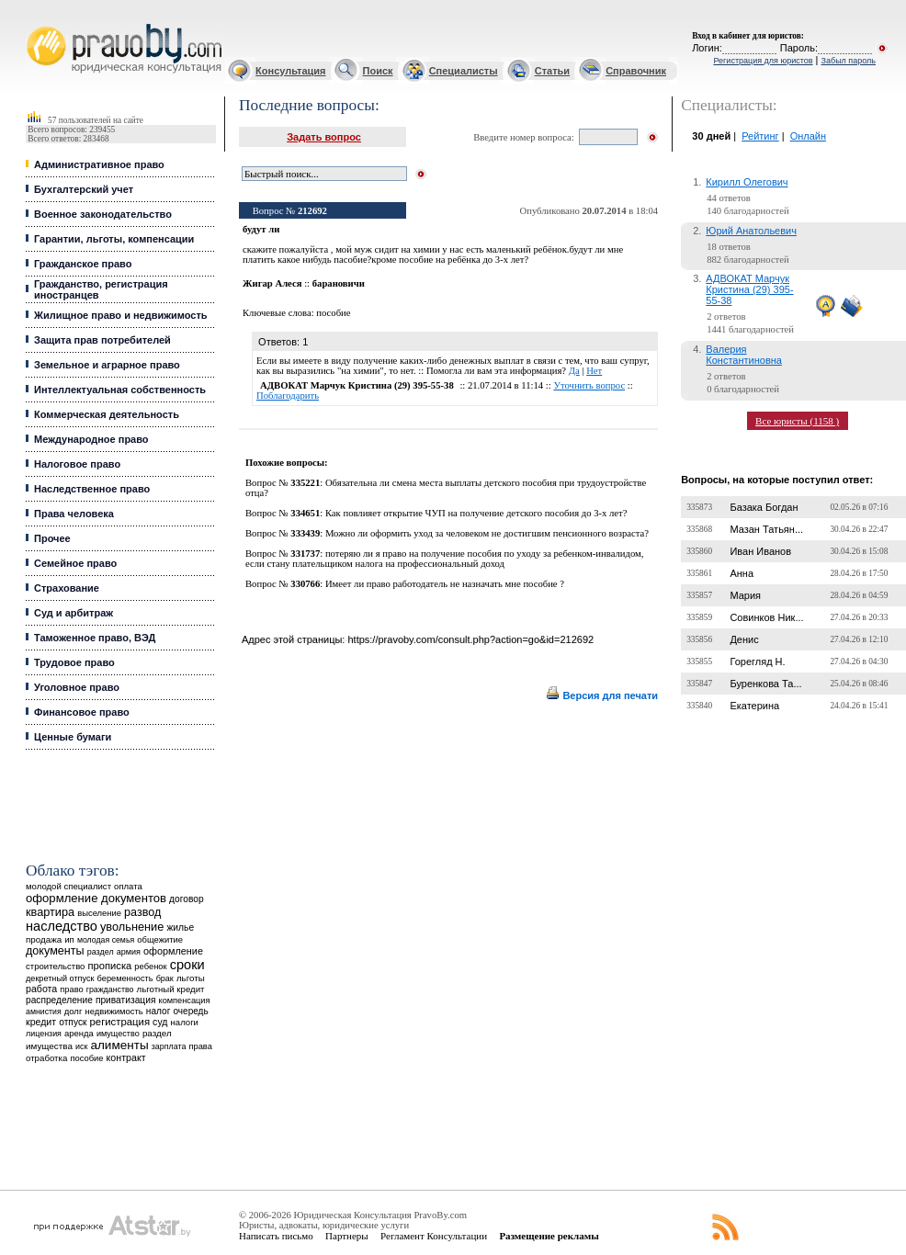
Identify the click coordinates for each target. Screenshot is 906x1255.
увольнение (132, 926)
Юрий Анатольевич (751, 230)
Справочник (636, 70)
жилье (180, 927)
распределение (59, 1000)
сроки (187, 964)
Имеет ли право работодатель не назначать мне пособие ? (444, 584)
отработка (46, 1058)
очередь (190, 1011)
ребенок (150, 966)
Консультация (290, 70)
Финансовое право (82, 712)
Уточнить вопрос (589, 385)
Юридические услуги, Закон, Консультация (35, 24)
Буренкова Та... (765, 683)
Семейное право (75, 563)
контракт (126, 1057)
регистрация (120, 1021)
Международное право (91, 439)
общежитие (160, 939)
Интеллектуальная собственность (120, 389)
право (71, 989)
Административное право (99, 164)
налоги (184, 1022)
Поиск (378, 70)
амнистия (44, 1011)
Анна (741, 573)
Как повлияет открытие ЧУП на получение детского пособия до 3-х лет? (476, 513)
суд (160, 1021)
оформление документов (96, 898)
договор (186, 899)
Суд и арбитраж (73, 612)
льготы (190, 978)
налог (158, 1011)
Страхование (66, 588)
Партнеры (346, 1235)
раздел (100, 951)
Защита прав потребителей (102, 339)
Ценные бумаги (72, 736)
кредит (41, 1021)
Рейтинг (760, 135)
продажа (44, 939)
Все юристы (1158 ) (797, 420)
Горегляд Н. (757, 661)
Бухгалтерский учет (83, 189)
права (199, 1046)
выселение (99, 913)
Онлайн (808, 135)
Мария (745, 595)
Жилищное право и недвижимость (121, 315)
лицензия (44, 1033)
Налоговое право (77, 463)
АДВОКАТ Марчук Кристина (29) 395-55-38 (749, 289)
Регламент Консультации (433, 1235)
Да (574, 371)
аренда (79, 1033)
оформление (173, 950)
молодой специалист (68, 886)
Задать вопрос (324, 136)
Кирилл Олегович (746, 181)
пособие (86, 1058)
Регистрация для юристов (762, 60)
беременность (125, 978)
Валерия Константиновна (744, 355)
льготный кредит (171, 989)
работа (41, 988)
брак (165, 978)
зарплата (169, 1046)
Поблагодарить (287, 395)
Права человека (74, 513)
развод (142, 912)
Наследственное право (92, 488)
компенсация (184, 1000)
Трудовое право (74, 662)
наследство (61, 926)
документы (55, 950)
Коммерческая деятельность (106, 414)
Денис (744, 639)
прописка (110, 965)
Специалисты (463, 70)
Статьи (552, 70)
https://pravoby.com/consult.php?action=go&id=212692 (470, 639)
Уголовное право (76, 687)
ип (69, 939)
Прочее (52, 538)
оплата (128, 886)
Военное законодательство (103, 214)
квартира (50, 912)
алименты (119, 1045)
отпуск (72, 1022)
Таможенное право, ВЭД (94, 637)
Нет (594, 371)
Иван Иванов (760, 551)
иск (81, 1046)
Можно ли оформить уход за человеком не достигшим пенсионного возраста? (487, 533)
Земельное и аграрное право (107, 364)
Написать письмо (276, 1235)
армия (129, 951)
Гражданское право (82, 263)
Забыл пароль (848, 60)
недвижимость (113, 1011)
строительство (55, 966)
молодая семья (105, 939)
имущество (118, 1033)
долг (73, 1011)
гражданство (110, 989)
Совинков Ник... (766, 617)
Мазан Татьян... (766, 529)
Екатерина (754, 705)
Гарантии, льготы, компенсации (114, 238)
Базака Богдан (764, 507)
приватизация (126, 1000)
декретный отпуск (60, 978)
